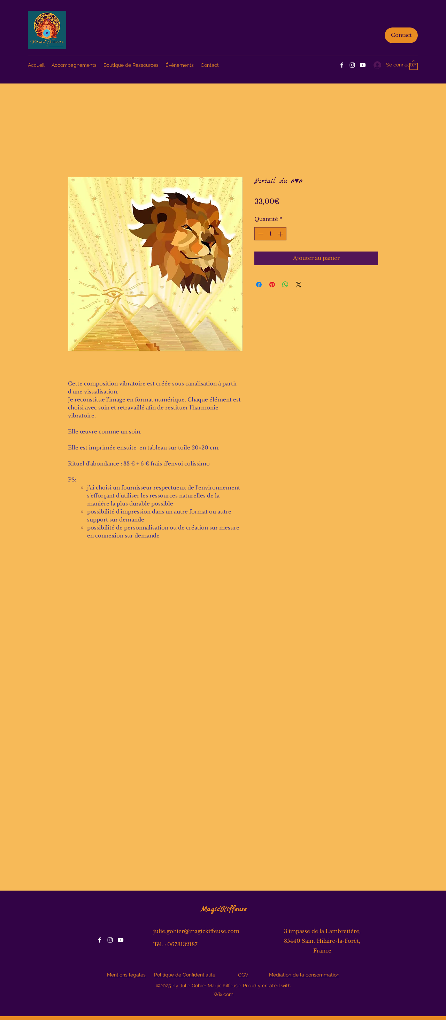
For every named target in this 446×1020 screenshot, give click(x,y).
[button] (413, 65)
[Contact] (401, 35)
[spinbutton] (270, 234)
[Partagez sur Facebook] (259, 284)
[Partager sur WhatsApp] (285, 284)
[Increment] (281, 234)
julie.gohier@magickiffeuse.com (196, 931)
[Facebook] (341, 65)
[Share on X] (298, 284)
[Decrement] (260, 234)
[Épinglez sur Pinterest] (272, 284)
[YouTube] (362, 65)
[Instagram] (352, 65)
